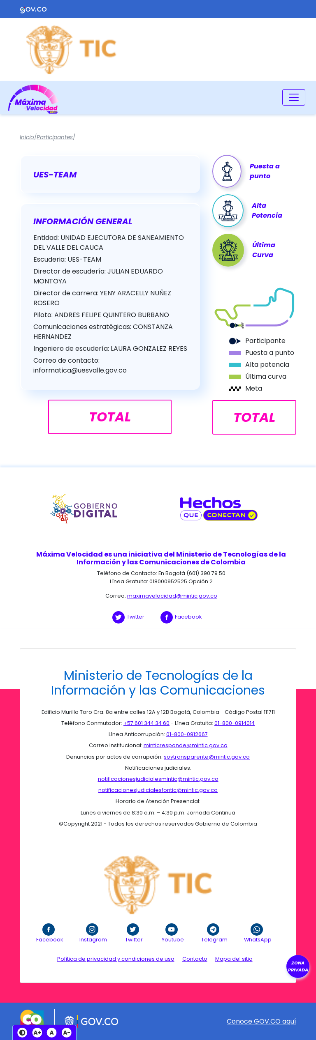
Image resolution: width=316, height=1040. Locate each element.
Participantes (55, 137)
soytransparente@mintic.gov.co (207, 756)
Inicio (27, 137)
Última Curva (263, 250)
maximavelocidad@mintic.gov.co (172, 595)
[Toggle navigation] (293, 97)
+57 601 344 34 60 (146, 723)
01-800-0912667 (187, 734)
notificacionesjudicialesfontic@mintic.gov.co (158, 790)
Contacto (194, 958)
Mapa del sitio (234, 958)
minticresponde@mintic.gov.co (186, 745)
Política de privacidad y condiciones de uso (115, 958)
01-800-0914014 (234, 723)
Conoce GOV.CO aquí (261, 1021)
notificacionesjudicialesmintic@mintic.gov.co (158, 778)
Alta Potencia (267, 210)
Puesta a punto (265, 171)
